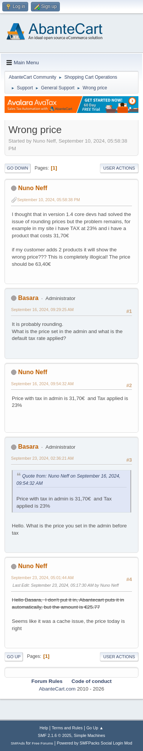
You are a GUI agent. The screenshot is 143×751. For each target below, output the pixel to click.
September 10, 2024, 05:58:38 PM (48, 199)
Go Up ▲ (94, 728)
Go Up (14, 656)
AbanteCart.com (57, 689)
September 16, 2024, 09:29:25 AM (42, 309)
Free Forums (42, 743)
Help (44, 728)
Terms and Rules (67, 728)
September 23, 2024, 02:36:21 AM (42, 458)
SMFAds (18, 743)
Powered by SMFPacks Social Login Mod (94, 743)
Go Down (17, 168)
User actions (119, 168)
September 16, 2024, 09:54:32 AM (42, 383)
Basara (28, 298)
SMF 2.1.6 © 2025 (54, 735)
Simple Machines (89, 735)
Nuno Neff (32, 188)
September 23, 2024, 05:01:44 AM (42, 577)
